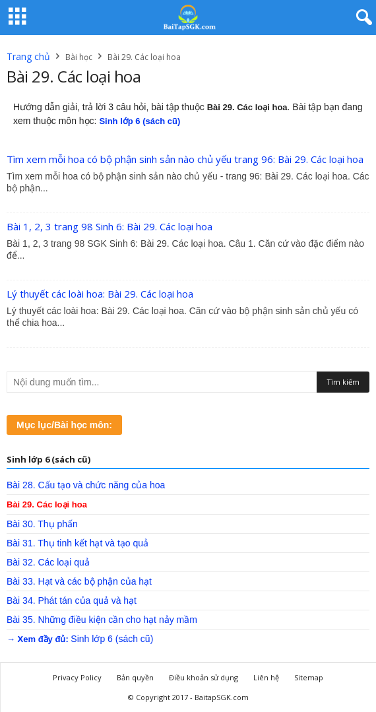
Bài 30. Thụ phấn (42, 524)
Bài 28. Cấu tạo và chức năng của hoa (86, 485)
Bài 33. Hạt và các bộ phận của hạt (79, 581)
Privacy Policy (77, 677)
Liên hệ (266, 677)
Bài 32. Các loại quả (48, 562)
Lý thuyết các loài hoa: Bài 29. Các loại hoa (100, 293)
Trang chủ (28, 56)
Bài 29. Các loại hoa (47, 504)
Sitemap (308, 677)
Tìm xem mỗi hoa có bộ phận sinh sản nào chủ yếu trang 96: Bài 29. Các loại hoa (185, 159)
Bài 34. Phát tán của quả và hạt (72, 600)
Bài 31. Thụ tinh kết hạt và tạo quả (77, 543)
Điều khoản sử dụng (203, 677)
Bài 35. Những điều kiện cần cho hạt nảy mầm (102, 619)
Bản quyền (135, 677)
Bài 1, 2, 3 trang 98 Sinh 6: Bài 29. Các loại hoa (109, 226)
